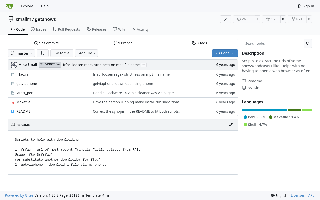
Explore (27, 6)
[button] (43, 53)
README (23, 111)
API (311, 195)
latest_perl (25, 92)
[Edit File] (231, 124)
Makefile (23, 102)
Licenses (298, 195)
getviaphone (26, 83)
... (143, 64)
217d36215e (50, 64)
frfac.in (22, 74)
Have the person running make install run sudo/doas (136, 102)
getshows (45, 19)
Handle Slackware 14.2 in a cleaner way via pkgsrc (133, 92)
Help (45, 6)
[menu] (279, 195)
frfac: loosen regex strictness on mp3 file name (101, 64)
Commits (46, 43)
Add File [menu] (87, 53)
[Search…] (308, 43)
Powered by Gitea (19, 195)
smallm (24, 19)
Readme (252, 81)
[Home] (9, 6)
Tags (199, 43)
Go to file (61, 53)
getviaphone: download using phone (123, 83)
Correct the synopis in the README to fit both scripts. (136, 111)
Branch (123, 43)
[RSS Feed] (226, 19)
